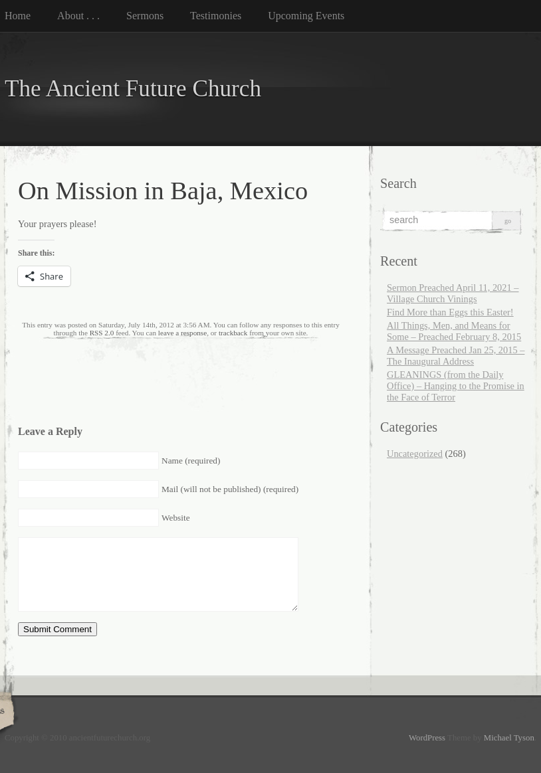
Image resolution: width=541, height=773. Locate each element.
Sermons (144, 15)
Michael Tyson (509, 737)
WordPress (427, 737)
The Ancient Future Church (133, 89)
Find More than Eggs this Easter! (450, 312)
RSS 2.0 (102, 333)
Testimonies (215, 15)
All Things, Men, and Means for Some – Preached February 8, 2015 (454, 331)
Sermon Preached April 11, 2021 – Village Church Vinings (453, 293)
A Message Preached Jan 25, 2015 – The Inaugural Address (455, 356)
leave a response (182, 333)
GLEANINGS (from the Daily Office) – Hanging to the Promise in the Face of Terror (455, 385)
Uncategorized (415, 453)
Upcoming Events (306, 15)
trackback (233, 333)
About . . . (78, 15)
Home (18, 15)
